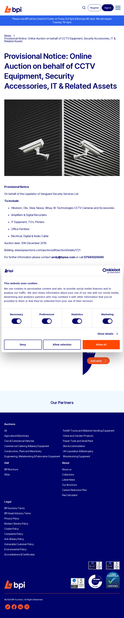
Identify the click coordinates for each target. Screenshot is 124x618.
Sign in (107, 8)
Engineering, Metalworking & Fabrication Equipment (32, 456)
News (7, 35)
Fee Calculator (70, 495)
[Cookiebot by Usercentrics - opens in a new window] (105, 270)
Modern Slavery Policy (16, 523)
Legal (7, 501)
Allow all (101, 344)
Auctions (9, 424)
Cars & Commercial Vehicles (19, 440)
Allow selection (62, 344)
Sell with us (96, 361)
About (65, 462)
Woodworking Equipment (76, 456)
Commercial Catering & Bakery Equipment (26, 446)
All (5, 430)
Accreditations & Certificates (19, 554)
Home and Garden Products (78, 435)
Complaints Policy (13, 533)
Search (84, 8)
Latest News (68, 479)
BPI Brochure (11, 469)
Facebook (14, 606)
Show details (106, 333)
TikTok (7, 606)
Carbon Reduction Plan (74, 489)
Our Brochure (69, 484)
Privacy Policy (11, 518)
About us (66, 469)
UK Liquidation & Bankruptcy (78, 451)
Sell (6, 462)
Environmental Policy (15, 549)
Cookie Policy (11, 528)
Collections (68, 474)
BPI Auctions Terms (14, 508)
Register (94, 8)
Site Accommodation (74, 446)
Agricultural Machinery (16, 435)
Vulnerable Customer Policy (19, 544)
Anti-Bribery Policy (14, 539)
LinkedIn (20, 606)
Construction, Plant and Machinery (22, 451)
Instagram (26, 606)
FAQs (7, 474)
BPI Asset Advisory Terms (17, 513)
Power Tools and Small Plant (78, 440)
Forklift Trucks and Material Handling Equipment (88, 430)
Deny (23, 344)
